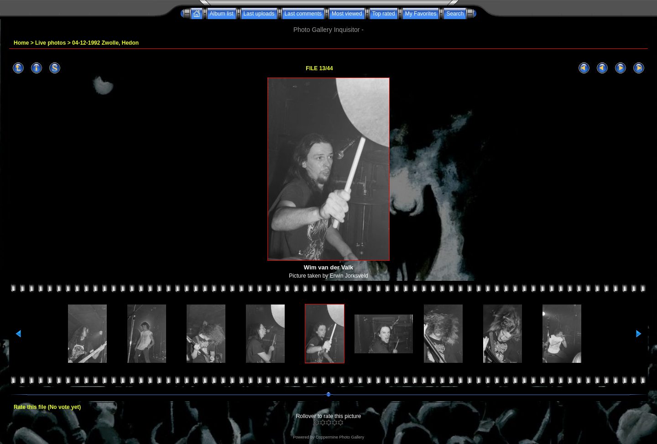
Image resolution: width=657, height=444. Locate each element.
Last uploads (259, 13)
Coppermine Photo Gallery (340, 437)
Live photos (50, 43)
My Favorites (421, 13)
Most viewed (347, 13)
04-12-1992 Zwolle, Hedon (105, 43)
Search (455, 13)
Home (21, 43)
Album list (222, 13)
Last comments (303, 13)
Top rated (383, 13)
